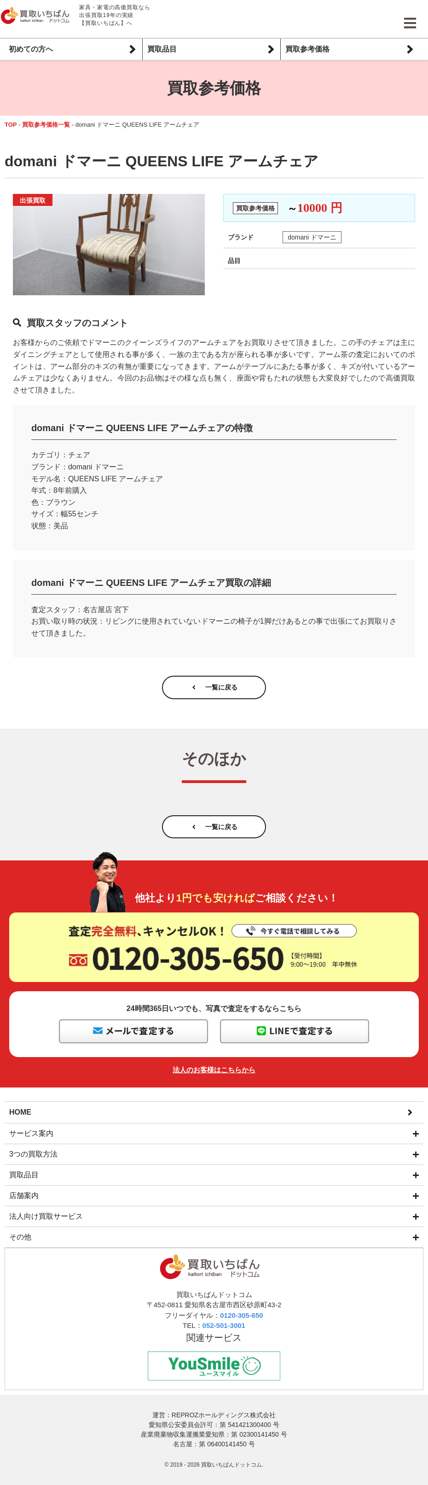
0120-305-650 (241, 1324)
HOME (20, 1121)
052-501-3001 (223, 1335)
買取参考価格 (307, 49)
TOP (11, 124)
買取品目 (162, 49)
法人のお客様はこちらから (214, 1079)
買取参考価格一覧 (46, 124)
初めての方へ (31, 49)
